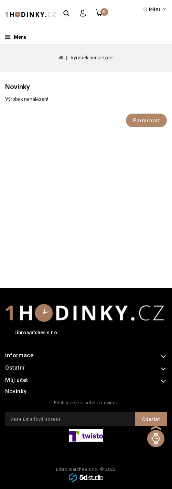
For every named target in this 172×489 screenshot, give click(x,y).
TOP (155, 444)
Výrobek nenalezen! (92, 57)
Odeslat (151, 419)
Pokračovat (146, 120)
